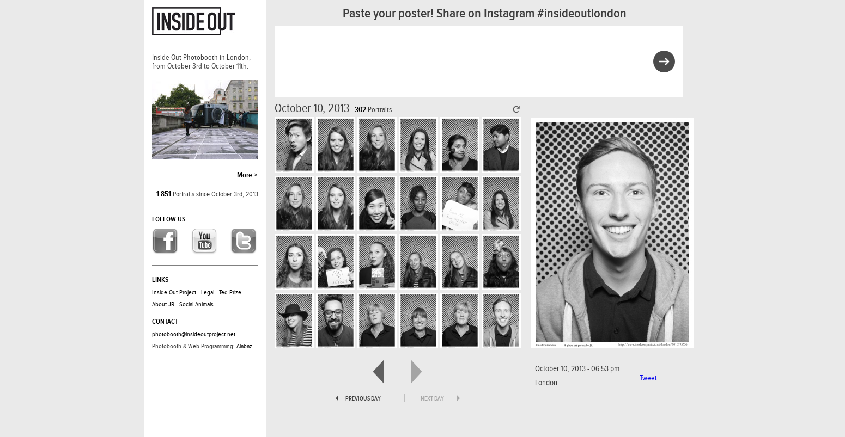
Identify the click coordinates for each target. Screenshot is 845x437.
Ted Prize (230, 292)
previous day (363, 398)
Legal (207, 292)
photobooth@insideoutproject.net (193, 334)
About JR (163, 304)
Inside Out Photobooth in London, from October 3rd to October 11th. (201, 62)
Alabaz (244, 346)
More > (247, 175)
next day (432, 398)
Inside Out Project (174, 292)
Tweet (648, 378)
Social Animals (196, 304)
